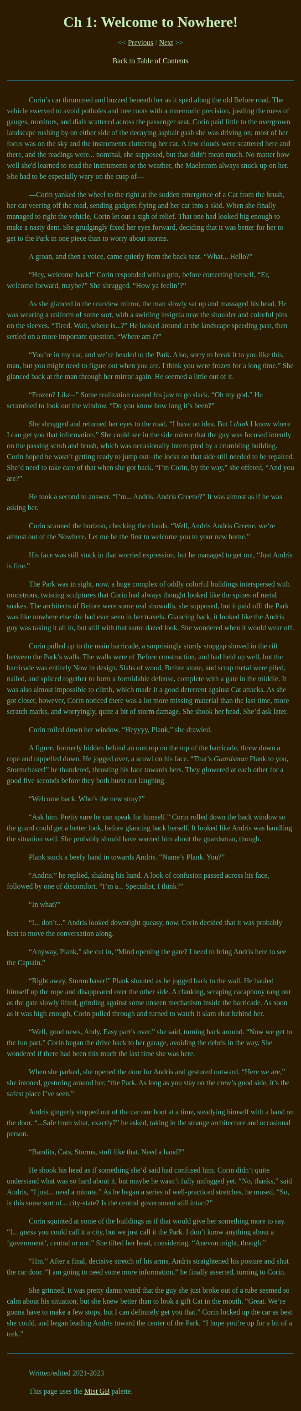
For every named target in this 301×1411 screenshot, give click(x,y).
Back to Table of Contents (151, 61)
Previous (140, 42)
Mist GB (97, 1391)
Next (166, 42)
